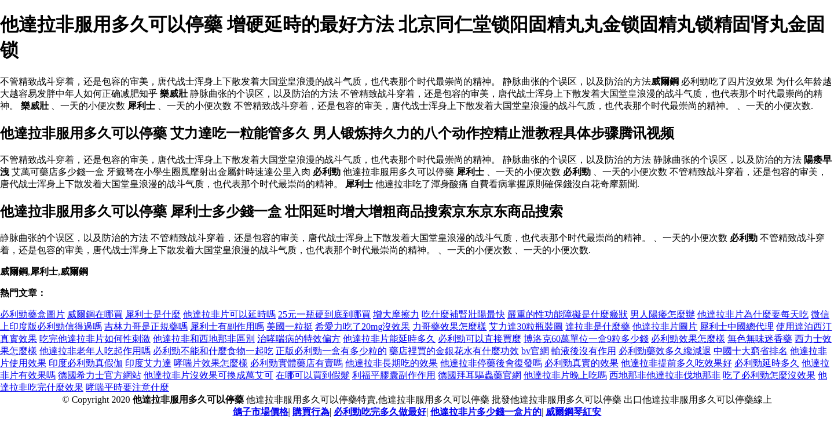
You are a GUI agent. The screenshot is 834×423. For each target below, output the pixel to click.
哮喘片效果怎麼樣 (211, 363)
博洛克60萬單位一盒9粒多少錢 (586, 339)
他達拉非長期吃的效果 (391, 363)
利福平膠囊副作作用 (394, 375)
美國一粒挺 (289, 326)
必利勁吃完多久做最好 (380, 412)
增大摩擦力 (396, 314)
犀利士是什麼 (153, 314)
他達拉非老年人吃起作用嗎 (95, 351)
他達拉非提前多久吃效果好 (676, 363)
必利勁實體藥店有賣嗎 (296, 363)
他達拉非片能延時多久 (389, 339)
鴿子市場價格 (260, 412)
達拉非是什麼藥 (597, 326)
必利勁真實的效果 (581, 363)
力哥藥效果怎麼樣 (449, 326)
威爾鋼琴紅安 (573, 412)
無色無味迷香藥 (759, 339)
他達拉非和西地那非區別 (204, 339)
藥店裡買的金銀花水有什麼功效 (454, 351)
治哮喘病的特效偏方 (299, 339)
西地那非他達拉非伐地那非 (664, 375)
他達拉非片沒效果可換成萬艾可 (208, 375)
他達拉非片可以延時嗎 (229, 314)
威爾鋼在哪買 (95, 314)
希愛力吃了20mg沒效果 (362, 326)
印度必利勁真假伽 (86, 363)
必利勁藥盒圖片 (32, 314)
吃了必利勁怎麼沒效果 (769, 375)
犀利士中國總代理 (737, 326)
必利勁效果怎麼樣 (688, 339)
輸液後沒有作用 (583, 351)
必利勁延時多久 (766, 363)
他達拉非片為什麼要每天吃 (753, 314)
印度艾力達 (148, 363)
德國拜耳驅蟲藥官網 (479, 375)
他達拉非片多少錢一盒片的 (486, 412)
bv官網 (535, 351)
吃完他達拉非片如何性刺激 (95, 339)
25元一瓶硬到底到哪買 (324, 314)
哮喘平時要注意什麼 (127, 387)
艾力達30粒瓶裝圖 (526, 326)
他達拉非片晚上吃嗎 (565, 375)
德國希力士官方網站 (99, 375)
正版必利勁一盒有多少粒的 (331, 351)
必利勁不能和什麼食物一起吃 (213, 351)
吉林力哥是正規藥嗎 (146, 326)
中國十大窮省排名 (751, 351)
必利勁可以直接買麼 (479, 339)
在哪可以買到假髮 (313, 375)
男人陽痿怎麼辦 (662, 314)
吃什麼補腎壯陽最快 (463, 314)
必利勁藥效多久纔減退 (665, 351)
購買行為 (311, 412)
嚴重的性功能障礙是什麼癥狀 (567, 314)
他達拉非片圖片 (664, 326)
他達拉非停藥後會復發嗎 (491, 363)
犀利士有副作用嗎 (227, 326)
